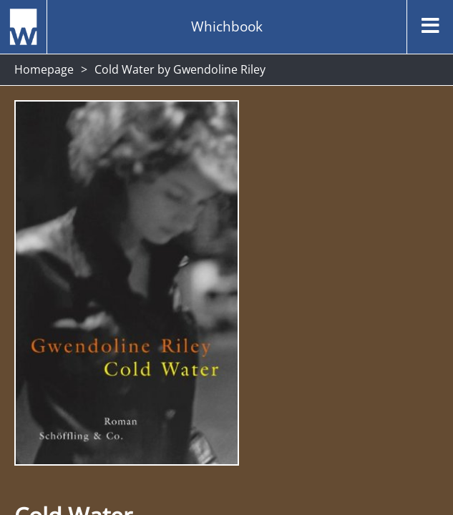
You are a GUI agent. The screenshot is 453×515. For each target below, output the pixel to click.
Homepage (44, 69)
